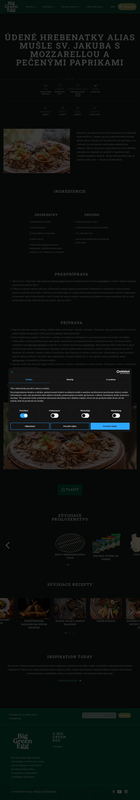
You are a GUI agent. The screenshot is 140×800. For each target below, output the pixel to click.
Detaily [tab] (70, 379)
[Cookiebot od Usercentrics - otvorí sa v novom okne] (118, 372)
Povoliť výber (69, 426)
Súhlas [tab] (29, 379)
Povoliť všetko (110, 426)
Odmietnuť (30, 426)
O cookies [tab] (111, 379)
